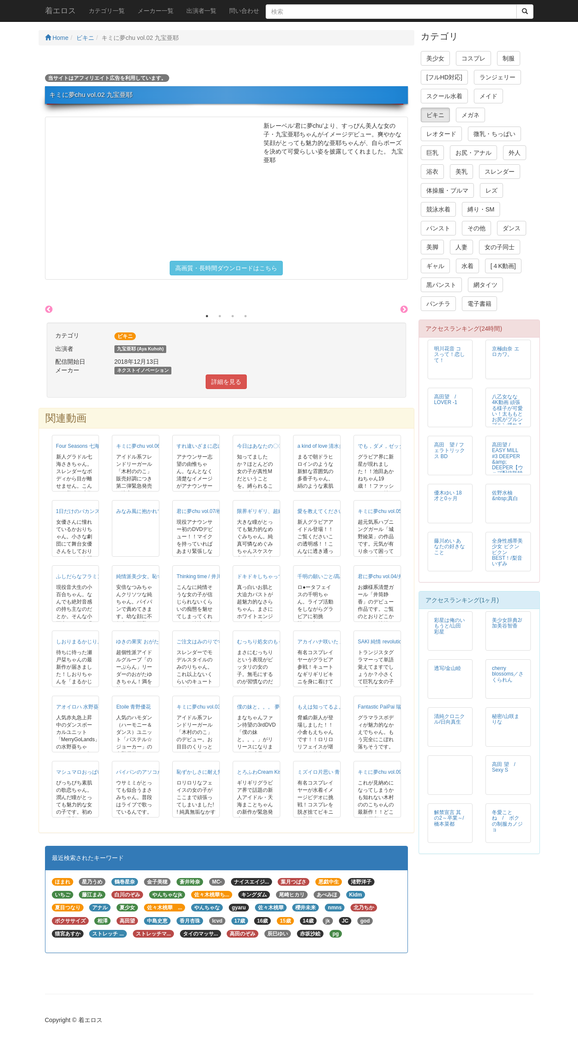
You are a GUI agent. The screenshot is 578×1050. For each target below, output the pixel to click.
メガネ (470, 115)
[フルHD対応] (444, 77)
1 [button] (207, 316)
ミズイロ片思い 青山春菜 (326, 772)
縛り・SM (480, 209)
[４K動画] (503, 265)
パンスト (438, 228)
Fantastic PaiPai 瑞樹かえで (390, 707)
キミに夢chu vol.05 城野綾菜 (391, 511)
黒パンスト (441, 284)
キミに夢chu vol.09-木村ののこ (393, 772)
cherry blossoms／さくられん (508, 673)
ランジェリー (497, 77)
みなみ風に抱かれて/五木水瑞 (150, 511)
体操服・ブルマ (447, 190)
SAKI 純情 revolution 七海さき (392, 642)
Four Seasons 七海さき (83, 446)
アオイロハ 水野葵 (77, 707)
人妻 (461, 247)
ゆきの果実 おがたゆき (142, 642)
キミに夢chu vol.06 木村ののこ (151, 446)
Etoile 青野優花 (133, 707)
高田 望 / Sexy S (506, 767)
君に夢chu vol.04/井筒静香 (388, 576)
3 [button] (232, 316)
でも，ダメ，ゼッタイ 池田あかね (397, 446)
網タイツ (485, 284)
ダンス (512, 228)
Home (57, 37)
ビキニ (85, 37)
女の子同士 (500, 247)
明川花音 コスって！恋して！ (449, 354)
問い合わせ (244, 10)
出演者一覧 (201, 10)
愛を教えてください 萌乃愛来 (331, 511)
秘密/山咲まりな (505, 719)
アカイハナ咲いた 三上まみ (328, 642)
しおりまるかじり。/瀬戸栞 (87, 642)
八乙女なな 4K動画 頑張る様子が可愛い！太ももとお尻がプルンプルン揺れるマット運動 (507, 414)
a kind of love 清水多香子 (325, 446)
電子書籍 (479, 303)
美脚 (432, 247)
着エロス (60, 10)
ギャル (435, 265)
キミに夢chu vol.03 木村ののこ (212, 707)
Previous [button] (49, 309)
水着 (467, 265)
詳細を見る (226, 381)
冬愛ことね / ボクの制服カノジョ (507, 820)
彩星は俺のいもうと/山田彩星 (449, 625)
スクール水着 (444, 96)
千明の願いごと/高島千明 (326, 576)
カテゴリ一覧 (107, 10)
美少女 (435, 58)
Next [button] (404, 309)
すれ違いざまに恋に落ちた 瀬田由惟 (218, 446)
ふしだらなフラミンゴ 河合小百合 (95, 576)
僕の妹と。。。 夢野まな (266, 707)
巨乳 (432, 152)
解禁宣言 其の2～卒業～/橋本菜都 (449, 818)
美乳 (461, 171)
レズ (491, 190)
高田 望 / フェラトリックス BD (449, 450)
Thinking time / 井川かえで (207, 576)
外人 (515, 152)
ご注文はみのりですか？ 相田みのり (218, 642)
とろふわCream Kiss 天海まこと (274, 772)
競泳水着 (438, 209)
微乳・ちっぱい (494, 133)
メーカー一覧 (156, 10)
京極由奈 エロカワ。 (505, 351)
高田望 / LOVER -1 (447, 399)
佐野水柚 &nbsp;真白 (505, 495)
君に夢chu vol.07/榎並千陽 (207, 511)
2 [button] (220, 316)
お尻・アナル (473, 152)
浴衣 (432, 171)
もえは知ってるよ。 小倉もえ (331, 707)
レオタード (441, 133)
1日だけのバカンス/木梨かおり (91, 511)
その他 (476, 228)
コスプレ (473, 58)
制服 (509, 58)
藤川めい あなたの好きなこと (449, 546)
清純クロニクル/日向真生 (449, 719)
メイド (488, 96)
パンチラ (438, 303)
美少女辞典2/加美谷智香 (507, 623)
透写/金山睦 (447, 668)
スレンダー (500, 171)
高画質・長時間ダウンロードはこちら (226, 268)
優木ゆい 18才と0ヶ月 (448, 495)
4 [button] (245, 316)
